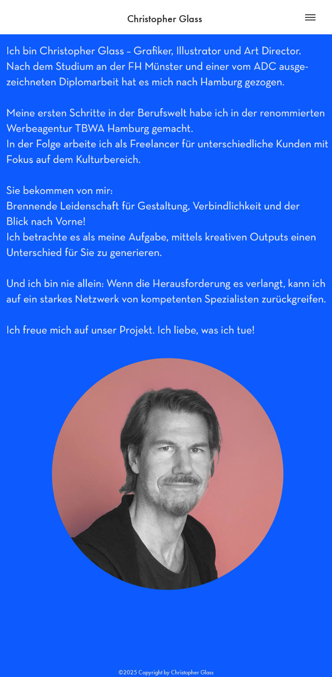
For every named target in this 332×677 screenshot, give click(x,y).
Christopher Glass (166, 19)
